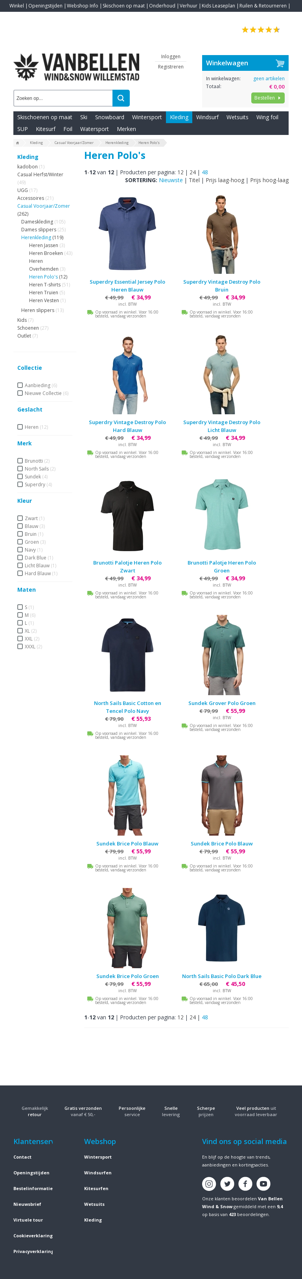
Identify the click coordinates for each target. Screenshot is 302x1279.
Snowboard (109, 117)
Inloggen (170, 56)
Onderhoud (162, 5)
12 (180, 172)
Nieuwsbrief (27, 1204)
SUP (22, 129)
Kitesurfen (96, 1188)
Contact (18, 17)
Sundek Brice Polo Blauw (127, 843)
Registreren (171, 66)
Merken (126, 129)
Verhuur (188, 5)
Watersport (94, 129)
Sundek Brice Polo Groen (127, 976)
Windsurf (207, 117)
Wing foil (267, 117)
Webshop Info (82, 5)
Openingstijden (45, 5)
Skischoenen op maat (44, 117)
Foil (67, 129)
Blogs (37, 17)
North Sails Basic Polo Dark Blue (221, 976)
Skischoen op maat (124, 5)
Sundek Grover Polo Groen (222, 703)
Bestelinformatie (33, 1188)
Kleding (179, 117)
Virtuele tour (28, 1220)
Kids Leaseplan (218, 5)
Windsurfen (98, 1173)
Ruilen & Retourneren (263, 5)
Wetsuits (237, 117)
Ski (83, 117)
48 (205, 172)
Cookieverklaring (33, 1235)
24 (193, 172)
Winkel (16, 5)
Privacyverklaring (33, 1251)
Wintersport (147, 117)
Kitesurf (45, 129)
